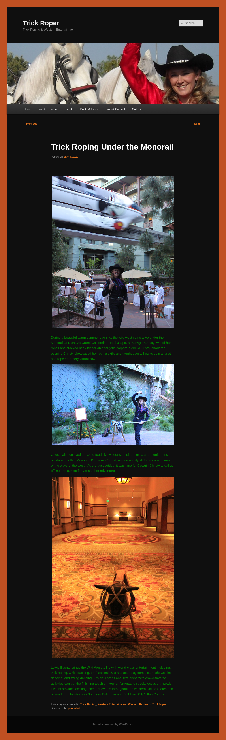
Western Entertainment (112, 704)
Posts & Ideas (89, 109)
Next (198, 123)
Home (28, 109)
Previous (30, 123)
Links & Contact (115, 109)
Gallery (136, 109)
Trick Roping (88, 704)
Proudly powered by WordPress (113, 724)
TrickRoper (159, 704)
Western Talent (48, 109)
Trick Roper (41, 23)
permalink (74, 708)
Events (68, 109)
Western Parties (138, 704)
